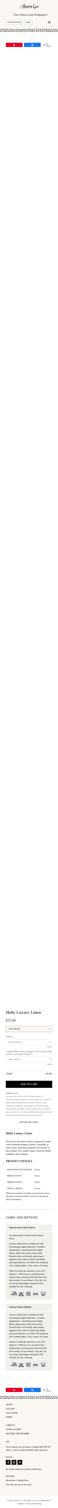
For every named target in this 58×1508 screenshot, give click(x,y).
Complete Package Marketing (29, 1504)
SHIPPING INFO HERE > (29, 1122)
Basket (28, 22)
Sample (14, 1036)
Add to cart (29, 1084)
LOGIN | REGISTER (14, 22)
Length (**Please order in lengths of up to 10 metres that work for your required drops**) (29, 1052)
